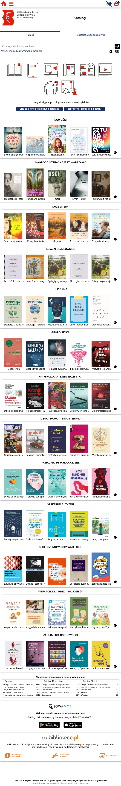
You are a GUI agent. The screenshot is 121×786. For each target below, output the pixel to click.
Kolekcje (37, 51)
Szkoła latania (47, 690)
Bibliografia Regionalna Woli (91, 35)
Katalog (30, 35)
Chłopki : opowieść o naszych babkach (55, 685)
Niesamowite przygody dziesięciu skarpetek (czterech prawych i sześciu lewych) (31, 695)
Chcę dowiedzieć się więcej (46, 783)
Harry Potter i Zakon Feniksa (13, 692)
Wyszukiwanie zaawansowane (16, 51)
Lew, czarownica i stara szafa (13, 687)
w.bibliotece (74, 744)
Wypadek (84, 695)
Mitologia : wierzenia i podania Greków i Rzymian (20, 685)
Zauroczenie (46, 695)
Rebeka (84, 692)
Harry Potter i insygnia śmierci (13, 690)
